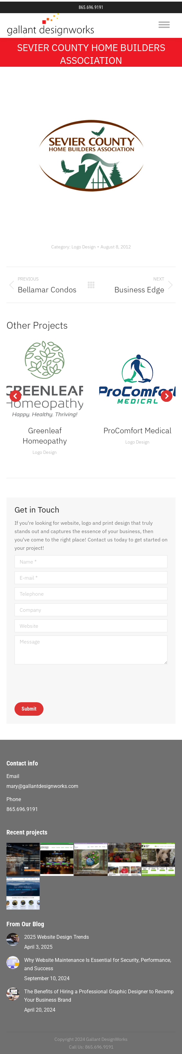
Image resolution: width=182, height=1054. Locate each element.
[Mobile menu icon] (164, 25)
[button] (15, 396)
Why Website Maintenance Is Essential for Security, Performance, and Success (97, 964)
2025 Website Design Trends (56, 937)
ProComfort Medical (137, 430)
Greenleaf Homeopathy (45, 435)
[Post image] (12, 939)
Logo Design (84, 247)
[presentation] (63, 683)
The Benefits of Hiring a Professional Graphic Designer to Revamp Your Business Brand (99, 996)
